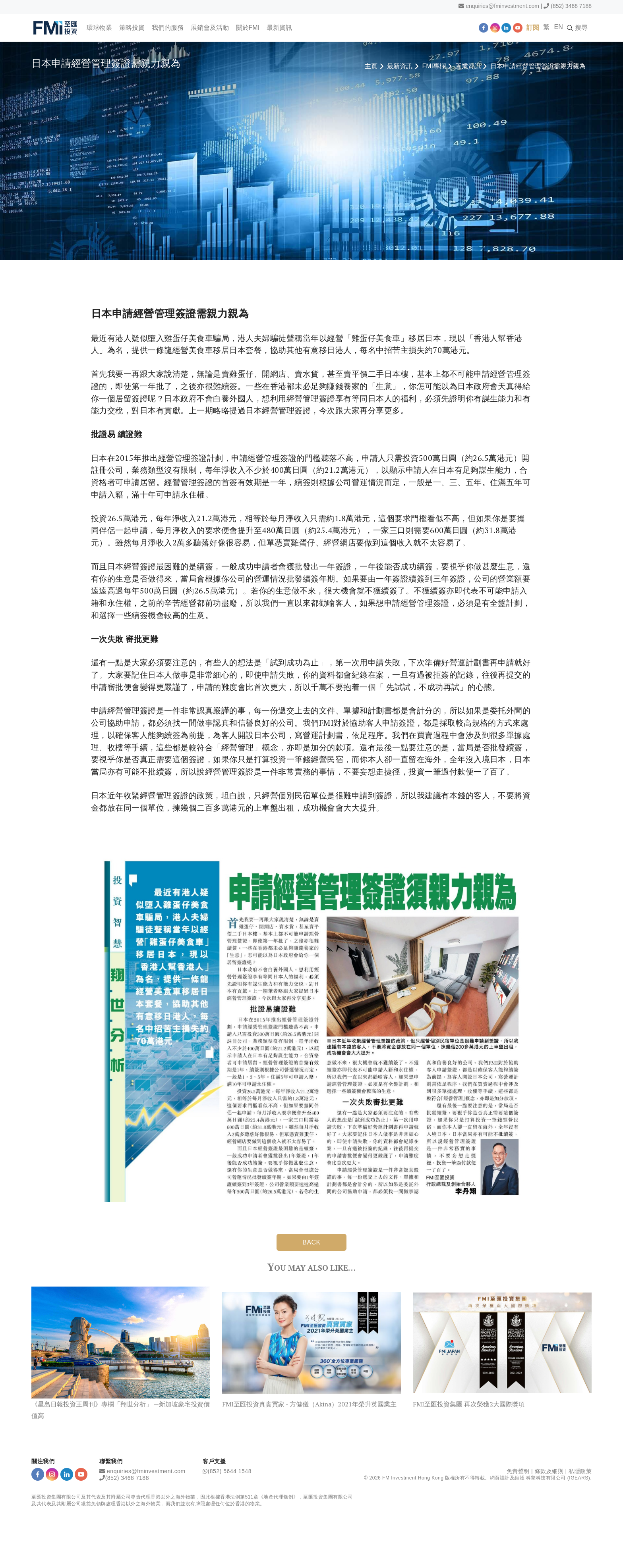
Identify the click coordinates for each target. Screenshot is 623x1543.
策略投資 (132, 27)
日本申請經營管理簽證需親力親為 (538, 66)
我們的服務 (168, 27)
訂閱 (534, 27)
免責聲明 (518, 1471)
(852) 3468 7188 (571, 6)
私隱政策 (580, 1471)
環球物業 (99, 27)
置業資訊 (468, 66)
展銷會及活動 (210, 27)
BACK (311, 1242)
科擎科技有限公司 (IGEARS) (558, 1478)
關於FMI (248, 27)
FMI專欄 (434, 66)
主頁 (371, 66)
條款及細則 (549, 1471)
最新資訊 (280, 27)
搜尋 (579, 27)
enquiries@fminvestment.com (502, 6)
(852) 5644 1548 (230, 1471)
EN (560, 26)
